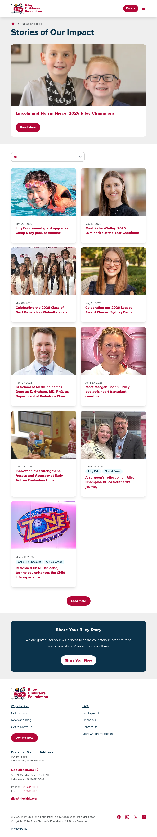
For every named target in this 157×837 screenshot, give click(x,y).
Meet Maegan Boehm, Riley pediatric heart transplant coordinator (107, 391)
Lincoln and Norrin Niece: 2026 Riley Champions (65, 113)
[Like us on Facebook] (119, 817)
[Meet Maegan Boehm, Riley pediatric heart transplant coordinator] (113, 351)
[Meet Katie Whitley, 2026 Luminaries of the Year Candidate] (113, 192)
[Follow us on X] (135, 817)
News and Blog (32, 23)
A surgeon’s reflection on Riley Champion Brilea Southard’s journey (109, 482)
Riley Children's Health (97, 734)
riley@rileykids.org (24, 798)
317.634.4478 (30, 791)
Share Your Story (78, 660)
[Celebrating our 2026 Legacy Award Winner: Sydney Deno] (113, 271)
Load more (78, 601)
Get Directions (22, 769)
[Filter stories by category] (48, 157)
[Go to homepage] (26, 8)
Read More (28, 127)
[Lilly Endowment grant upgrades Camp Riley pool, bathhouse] (43, 192)
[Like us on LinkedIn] (144, 817)
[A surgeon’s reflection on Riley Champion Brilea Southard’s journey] (113, 435)
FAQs (85, 706)
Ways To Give (20, 706)
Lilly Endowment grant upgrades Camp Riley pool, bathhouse (42, 230)
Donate (130, 8)
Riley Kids (93, 471)
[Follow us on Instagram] (127, 817)
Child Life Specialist (29, 562)
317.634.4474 (30, 787)
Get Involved (19, 713)
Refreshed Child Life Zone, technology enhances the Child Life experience (40, 572)
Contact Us (89, 727)
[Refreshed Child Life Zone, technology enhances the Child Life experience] (43, 525)
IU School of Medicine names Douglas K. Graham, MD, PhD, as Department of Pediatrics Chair (42, 391)
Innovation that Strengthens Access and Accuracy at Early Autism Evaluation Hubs (39, 475)
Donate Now (24, 737)
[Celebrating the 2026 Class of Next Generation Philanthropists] (43, 271)
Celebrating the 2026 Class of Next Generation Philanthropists (41, 310)
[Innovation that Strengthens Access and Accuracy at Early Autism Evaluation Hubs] (43, 435)
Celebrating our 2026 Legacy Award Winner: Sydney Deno (108, 310)
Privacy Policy (19, 829)
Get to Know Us (21, 727)
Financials (89, 720)
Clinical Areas (112, 471)
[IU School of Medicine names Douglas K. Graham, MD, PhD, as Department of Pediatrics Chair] (43, 351)
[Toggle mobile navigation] (143, 8)
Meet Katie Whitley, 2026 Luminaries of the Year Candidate (112, 230)
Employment (90, 713)
